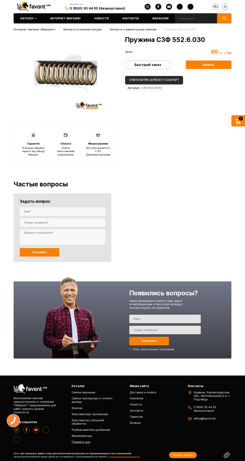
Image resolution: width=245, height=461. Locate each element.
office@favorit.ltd (204, 418)
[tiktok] (190, 7)
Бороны (77, 408)
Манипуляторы (82, 436)
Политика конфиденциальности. (123, 456)
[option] (66, 73)
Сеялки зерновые (83, 392)
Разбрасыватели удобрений (91, 429)
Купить (209, 65)
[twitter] (180, 7)
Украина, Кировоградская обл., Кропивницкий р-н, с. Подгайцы (212, 396)
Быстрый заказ (148, 65)
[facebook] (158, 7)
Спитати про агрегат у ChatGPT (154, 80)
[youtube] (169, 7)
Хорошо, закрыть (183, 455)
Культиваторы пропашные (90, 414)
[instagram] (148, 7)
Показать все (81, 442)
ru (215, 6)
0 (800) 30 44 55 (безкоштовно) (97, 8)
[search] (196, 18)
